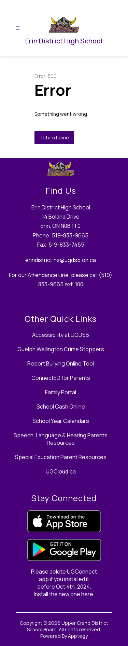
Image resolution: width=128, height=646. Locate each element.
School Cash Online (61, 406)
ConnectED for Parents (60, 378)
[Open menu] (18, 28)
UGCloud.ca (61, 471)
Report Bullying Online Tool (60, 363)
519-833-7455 (66, 244)
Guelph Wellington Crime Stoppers (60, 349)
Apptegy (78, 636)
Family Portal (60, 392)
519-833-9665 (70, 235)
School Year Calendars (60, 421)
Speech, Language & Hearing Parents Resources (61, 438)
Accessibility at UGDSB (60, 335)
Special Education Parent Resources (60, 457)
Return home (54, 137)
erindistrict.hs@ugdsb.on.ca (60, 260)
